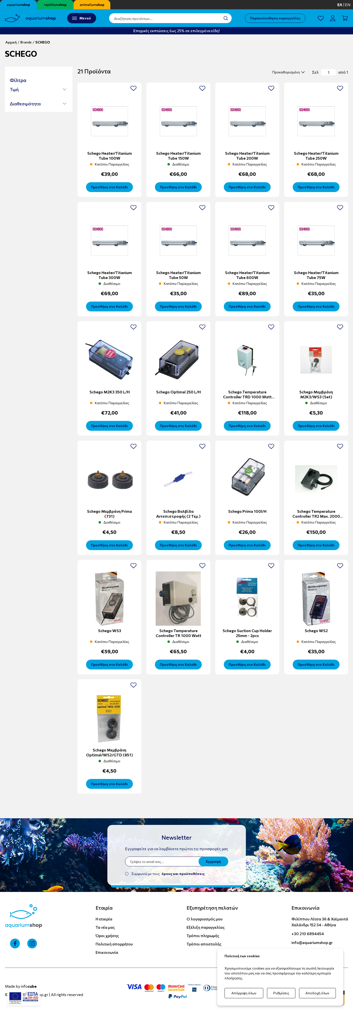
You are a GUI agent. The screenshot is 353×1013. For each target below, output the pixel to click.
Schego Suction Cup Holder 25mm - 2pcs (247, 633)
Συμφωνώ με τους (168, 874)
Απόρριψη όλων (243, 993)
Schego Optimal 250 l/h (178, 391)
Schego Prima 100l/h (247, 511)
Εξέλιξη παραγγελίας (206, 927)
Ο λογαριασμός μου (205, 918)
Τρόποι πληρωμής (203, 935)
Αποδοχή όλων (317, 993)
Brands (26, 42)
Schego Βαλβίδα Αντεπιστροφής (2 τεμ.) (178, 513)
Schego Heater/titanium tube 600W (247, 275)
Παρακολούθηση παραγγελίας (275, 18)
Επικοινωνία (107, 952)
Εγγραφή (213, 861)
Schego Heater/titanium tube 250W (316, 155)
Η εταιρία (104, 918)
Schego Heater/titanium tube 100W (109, 155)
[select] (288, 72)
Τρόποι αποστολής (204, 944)
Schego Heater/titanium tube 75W (316, 275)
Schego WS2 (316, 630)
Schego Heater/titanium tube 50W (178, 275)
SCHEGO (42, 42)
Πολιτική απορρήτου (114, 944)
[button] (38, 89)
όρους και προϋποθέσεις (183, 874)
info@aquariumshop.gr (312, 942)
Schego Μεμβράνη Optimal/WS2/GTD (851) (109, 752)
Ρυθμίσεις (281, 993)
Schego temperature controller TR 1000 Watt (178, 633)
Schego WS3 (109, 630)
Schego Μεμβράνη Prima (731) (109, 513)
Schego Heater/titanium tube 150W (178, 155)
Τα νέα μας (105, 927)
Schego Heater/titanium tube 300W (109, 275)
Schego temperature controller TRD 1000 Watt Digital (247, 396)
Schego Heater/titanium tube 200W (247, 155)
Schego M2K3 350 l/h (109, 391)
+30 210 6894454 (307, 933)
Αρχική (11, 42)
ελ (339, 4)
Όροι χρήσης (107, 935)
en (348, 4)
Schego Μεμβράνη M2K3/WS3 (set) (316, 394)
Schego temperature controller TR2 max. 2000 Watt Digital (316, 516)
